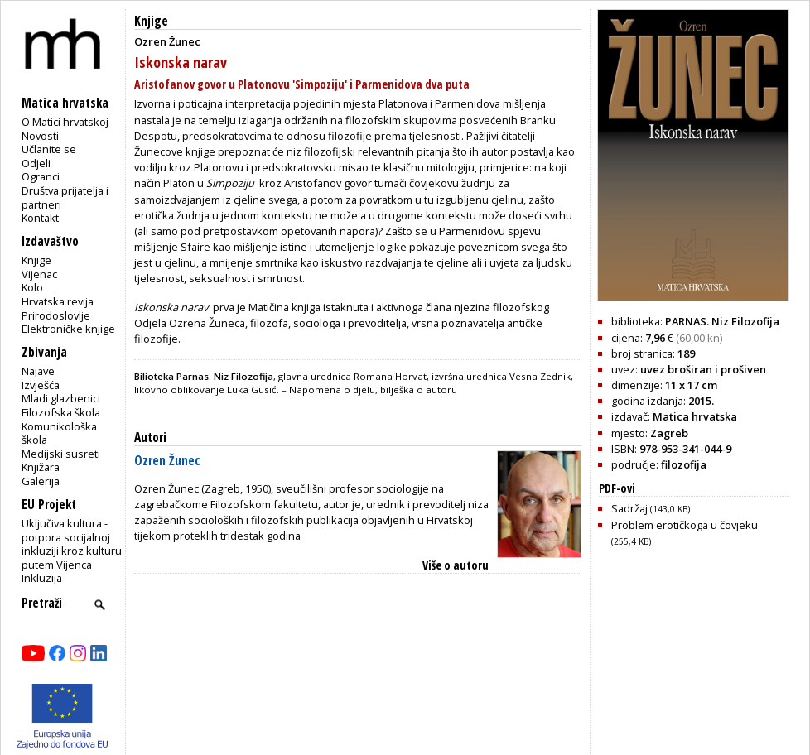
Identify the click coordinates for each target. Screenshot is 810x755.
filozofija (683, 464)
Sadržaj (650, 508)
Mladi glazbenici (61, 398)
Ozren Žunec (167, 460)
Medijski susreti (61, 453)
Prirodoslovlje (56, 315)
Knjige (36, 259)
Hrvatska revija (58, 301)
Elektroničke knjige (68, 328)
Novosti (40, 135)
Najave (38, 370)
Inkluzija (42, 577)
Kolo (32, 287)
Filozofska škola (61, 412)
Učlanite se (49, 149)
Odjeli (36, 163)
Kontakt (40, 217)
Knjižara (41, 466)
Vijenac (39, 274)
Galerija (41, 481)
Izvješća (41, 385)
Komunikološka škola (59, 433)
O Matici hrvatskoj (65, 121)
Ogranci (41, 176)
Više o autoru (455, 565)
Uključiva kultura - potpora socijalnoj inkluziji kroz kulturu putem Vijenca (72, 544)
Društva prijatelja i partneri (65, 197)
